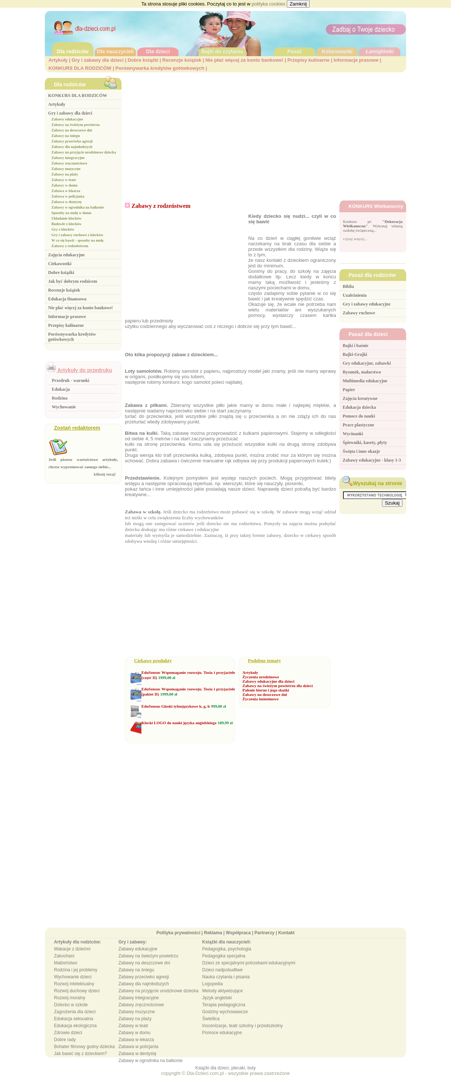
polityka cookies (268, 4)
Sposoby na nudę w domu (71, 213)
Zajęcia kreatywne (360, 398)
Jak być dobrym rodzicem (72, 281)
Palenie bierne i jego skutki (265, 690)
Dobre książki (142, 60)
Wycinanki (353, 433)
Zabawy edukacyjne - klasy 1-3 (372, 460)
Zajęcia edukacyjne (66, 254)
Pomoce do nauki (359, 416)
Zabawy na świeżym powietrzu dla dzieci (277, 685)
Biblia (348, 286)
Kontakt (286, 932)
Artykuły (58, 60)
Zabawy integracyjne (67, 158)
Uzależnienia (355, 295)
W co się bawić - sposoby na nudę (77, 240)
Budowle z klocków (66, 224)
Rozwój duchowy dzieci (77, 990)
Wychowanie (64, 406)
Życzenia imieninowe (260, 699)
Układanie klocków (66, 218)
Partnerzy (265, 932)
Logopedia (212, 983)
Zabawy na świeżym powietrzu (75, 125)
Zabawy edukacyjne (67, 119)
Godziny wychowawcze (225, 1011)
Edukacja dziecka (359, 407)
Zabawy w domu (64, 185)
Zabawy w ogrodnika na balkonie (77, 207)
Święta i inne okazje (361, 451)
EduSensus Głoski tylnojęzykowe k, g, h (175, 706)
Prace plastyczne (358, 424)
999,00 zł (218, 706)
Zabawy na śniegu (65, 136)
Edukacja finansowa (67, 299)
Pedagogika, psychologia (226, 949)
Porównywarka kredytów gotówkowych (159, 68)
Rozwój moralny (69, 997)
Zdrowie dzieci (68, 1032)
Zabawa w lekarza (65, 191)
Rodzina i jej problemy (75, 969)
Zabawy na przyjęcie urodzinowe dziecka (83, 152)
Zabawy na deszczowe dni (71, 130)
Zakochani (64, 955)
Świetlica (211, 1018)
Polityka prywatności (178, 932)
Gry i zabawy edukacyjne (366, 304)
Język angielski (217, 997)
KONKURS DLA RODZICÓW (79, 68)
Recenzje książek (181, 60)
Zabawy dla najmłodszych (72, 147)
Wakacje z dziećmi (72, 949)
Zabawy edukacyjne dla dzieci (268, 681)
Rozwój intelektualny (74, 983)
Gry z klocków (62, 229)
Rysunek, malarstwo (362, 372)
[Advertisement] (265, 132)
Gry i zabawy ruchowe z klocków (77, 235)
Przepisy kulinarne (309, 60)
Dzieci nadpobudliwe (222, 969)
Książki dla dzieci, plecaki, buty (225, 1067)
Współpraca (238, 932)
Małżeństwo (65, 962)
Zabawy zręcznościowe (69, 163)
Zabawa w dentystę (66, 202)
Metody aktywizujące (222, 990)
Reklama (213, 932)
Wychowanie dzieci (72, 976)
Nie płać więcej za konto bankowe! (244, 60)
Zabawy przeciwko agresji (72, 141)
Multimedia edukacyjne (365, 380)
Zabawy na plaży (64, 174)
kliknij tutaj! (106, 474)
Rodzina (60, 398)
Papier (349, 389)
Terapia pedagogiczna (223, 1004)
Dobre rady (65, 1039)
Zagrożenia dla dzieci (74, 1011)
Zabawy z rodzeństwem (69, 246)
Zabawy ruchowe (359, 312)
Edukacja (61, 389)
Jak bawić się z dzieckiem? (80, 1053)
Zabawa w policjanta (67, 196)
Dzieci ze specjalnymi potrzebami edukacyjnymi (248, 962)
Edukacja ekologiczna (75, 1025)
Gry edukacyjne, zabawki (367, 363)
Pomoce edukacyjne (222, 1032)
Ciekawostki (59, 263)
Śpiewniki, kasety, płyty (365, 442)
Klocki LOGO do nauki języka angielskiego (178, 723)
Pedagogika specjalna (223, 955)
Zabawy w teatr (63, 180)
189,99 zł (225, 723)
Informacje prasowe (355, 60)
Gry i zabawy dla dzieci (98, 60)
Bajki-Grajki (355, 354)
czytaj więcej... (355, 238)
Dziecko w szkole (71, 1004)
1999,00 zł (166, 677)
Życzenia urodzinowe (260, 677)
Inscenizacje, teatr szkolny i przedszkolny (242, 1025)
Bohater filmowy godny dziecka (84, 1046)
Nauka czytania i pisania (226, 976)
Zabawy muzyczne (65, 169)
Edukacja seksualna (73, 1018)
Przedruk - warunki (70, 380)
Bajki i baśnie (355, 345)
